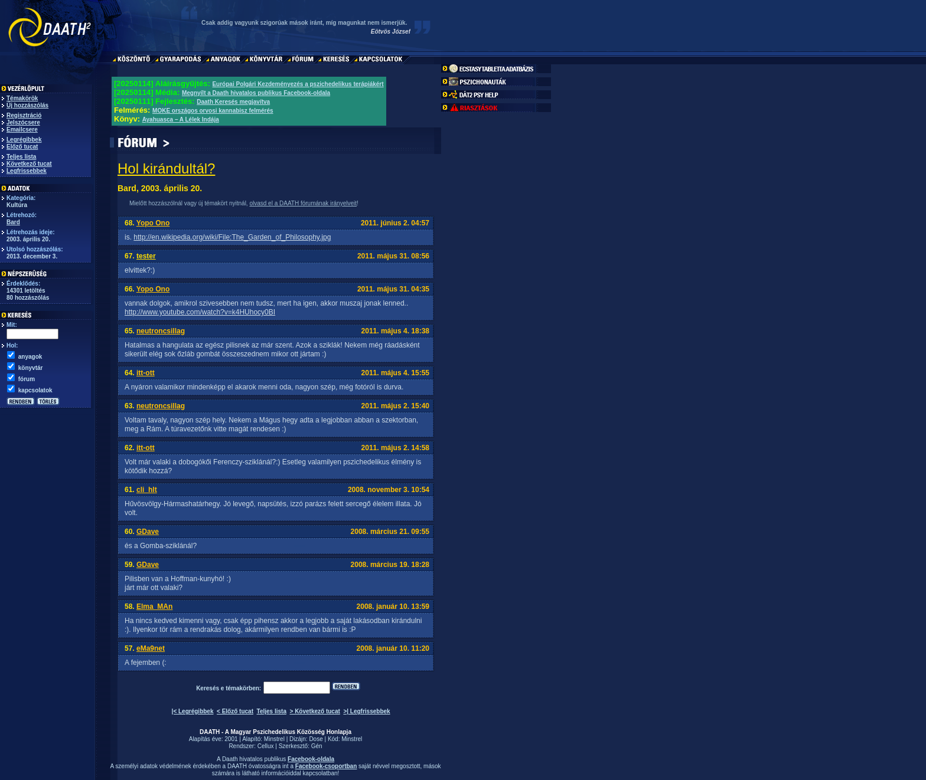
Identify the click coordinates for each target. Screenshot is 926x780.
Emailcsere (22, 129)
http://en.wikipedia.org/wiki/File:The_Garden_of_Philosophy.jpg (232, 237)
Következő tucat (29, 163)
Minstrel (274, 739)
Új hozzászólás (27, 105)
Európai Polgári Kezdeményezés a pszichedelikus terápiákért (297, 84)
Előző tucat (22, 146)
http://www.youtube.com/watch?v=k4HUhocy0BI (200, 312)
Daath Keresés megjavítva (233, 102)
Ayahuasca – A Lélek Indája (180, 119)
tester (146, 256)
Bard (13, 222)
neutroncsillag (160, 331)
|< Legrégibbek (193, 711)
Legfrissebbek (26, 171)
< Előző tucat (235, 711)
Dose (315, 739)
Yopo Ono (152, 223)
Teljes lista (21, 156)
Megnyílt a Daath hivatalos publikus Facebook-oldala (256, 93)
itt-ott (145, 373)
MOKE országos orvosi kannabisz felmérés (212, 110)
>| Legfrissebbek (366, 711)
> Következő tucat (315, 711)
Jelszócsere (23, 122)
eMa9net (150, 648)
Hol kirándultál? (166, 168)
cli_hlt (146, 490)
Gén (316, 746)
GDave (147, 531)
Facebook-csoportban (326, 766)
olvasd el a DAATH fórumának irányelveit (303, 203)
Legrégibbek (23, 139)
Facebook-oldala (311, 759)
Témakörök (22, 98)
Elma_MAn (154, 606)
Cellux (265, 746)
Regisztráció (23, 115)
